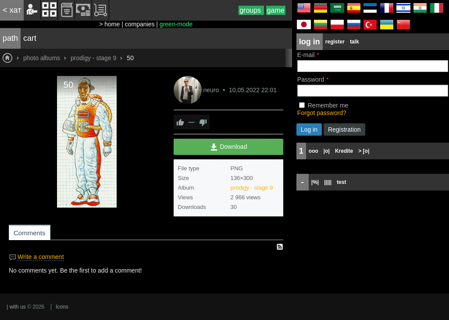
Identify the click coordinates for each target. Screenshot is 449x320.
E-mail (306, 54)
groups (251, 10)
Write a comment (41, 256)
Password (310, 79)
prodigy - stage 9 (252, 187)
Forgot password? (321, 112)
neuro (212, 89)
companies (140, 24)
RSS (279, 246)
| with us (16, 307)
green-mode (176, 24)
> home (109, 24)
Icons (62, 307)
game (276, 10)
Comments (30, 233)
